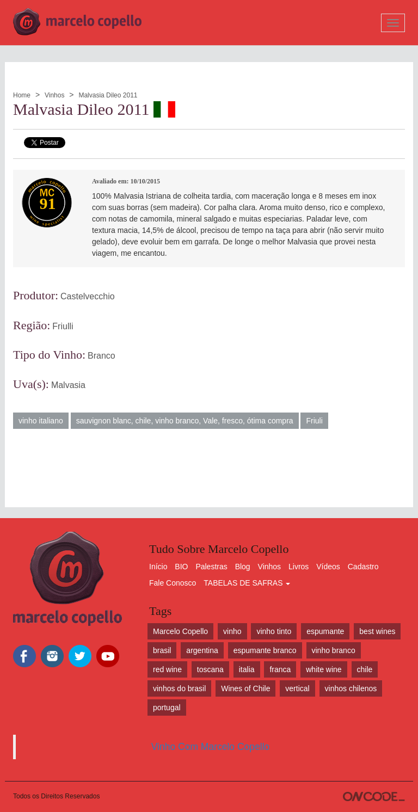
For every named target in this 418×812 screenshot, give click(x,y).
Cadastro (363, 566)
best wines (377, 631)
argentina (202, 650)
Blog (242, 566)
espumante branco (265, 650)
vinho (232, 631)
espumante (325, 631)
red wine (167, 669)
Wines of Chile (245, 688)
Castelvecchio (87, 296)
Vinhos (54, 95)
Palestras (211, 566)
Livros (298, 566)
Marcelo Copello (180, 631)
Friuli (314, 420)
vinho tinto (273, 631)
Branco (101, 355)
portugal (167, 707)
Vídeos (328, 566)
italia (247, 669)
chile (365, 669)
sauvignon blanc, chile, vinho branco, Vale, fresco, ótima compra (184, 420)
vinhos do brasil (179, 688)
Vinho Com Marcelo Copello (210, 746)
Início (158, 566)
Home (21, 95)
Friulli (62, 326)
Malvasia (68, 385)
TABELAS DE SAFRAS (247, 583)
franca (280, 669)
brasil (162, 650)
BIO (181, 566)
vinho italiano (41, 420)
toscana (210, 669)
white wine (323, 669)
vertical (297, 688)
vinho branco (333, 650)
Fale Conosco (172, 583)
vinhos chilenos (351, 688)
